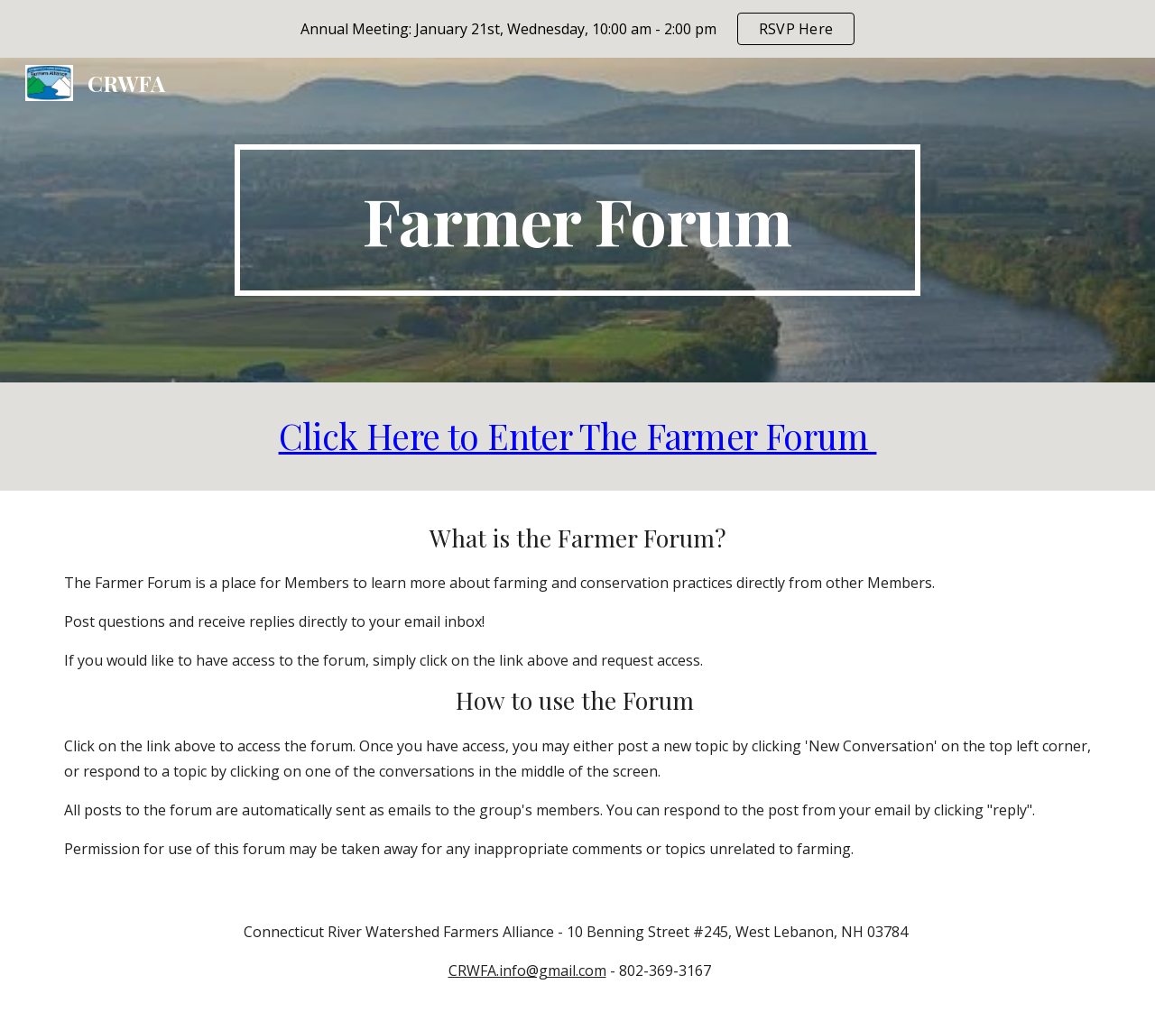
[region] (577, 29)
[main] (577, 220)
